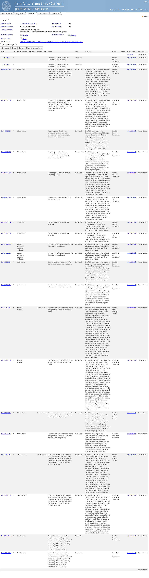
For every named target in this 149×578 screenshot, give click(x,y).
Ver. (14, 51)
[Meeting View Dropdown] (34, 48)
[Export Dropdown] (21, 48)
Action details (131, 57)
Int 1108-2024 (6, 262)
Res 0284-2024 (6, 536)
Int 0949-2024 (6, 244)
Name (50, 51)
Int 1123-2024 (6, 308)
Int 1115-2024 (6, 413)
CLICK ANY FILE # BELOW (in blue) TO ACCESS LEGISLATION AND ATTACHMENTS (51, 42)
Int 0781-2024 (6, 222)
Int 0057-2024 (6, 69)
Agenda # (32, 51)
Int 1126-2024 (6, 454)
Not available (142, 54)
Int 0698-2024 (6, 173)
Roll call (130, 54)
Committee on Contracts (28, 23)
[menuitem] (5, 48)
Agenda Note (41, 51)
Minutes (73, 35)
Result (123, 51)
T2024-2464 (5, 57)
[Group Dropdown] (13, 48)
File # (3, 51)
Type (76, 51)
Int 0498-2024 (6, 131)
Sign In (146, 1)
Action (114, 51)
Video (24, 39)
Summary (88, 51)
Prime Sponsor (22, 51)
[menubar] (21, 48)
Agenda (25, 35)
